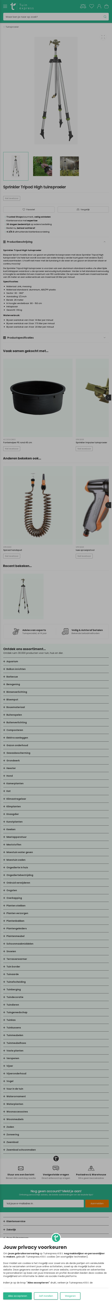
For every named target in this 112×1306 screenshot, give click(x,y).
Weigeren (70, 1296)
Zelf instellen (46, 1296)
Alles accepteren (17, 1296)
